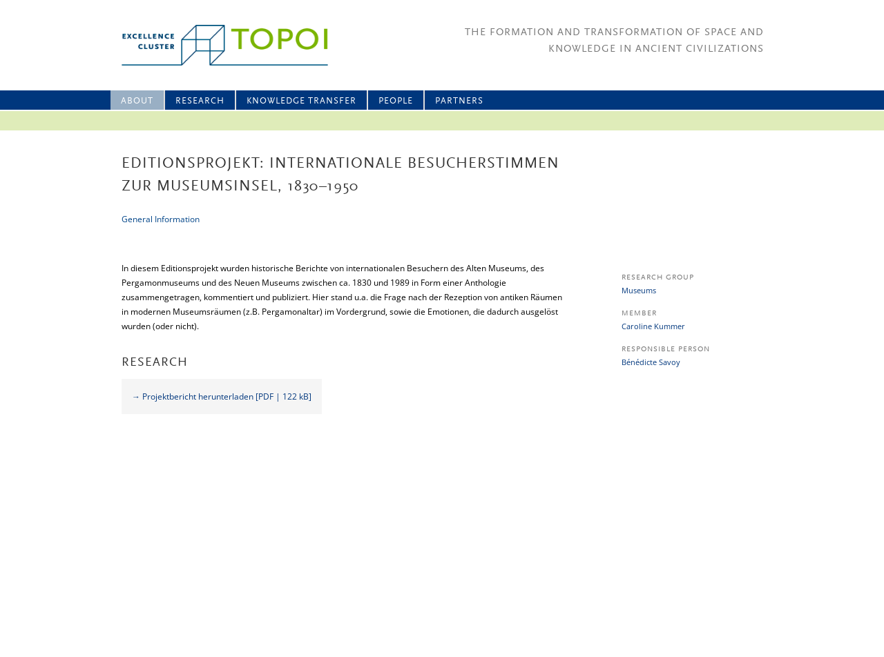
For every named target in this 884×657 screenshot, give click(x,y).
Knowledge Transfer (301, 101)
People (395, 101)
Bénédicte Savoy (651, 362)
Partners (459, 101)
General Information (161, 219)
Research (199, 101)
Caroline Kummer (653, 326)
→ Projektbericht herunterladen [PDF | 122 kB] (221, 396)
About (137, 101)
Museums (639, 290)
